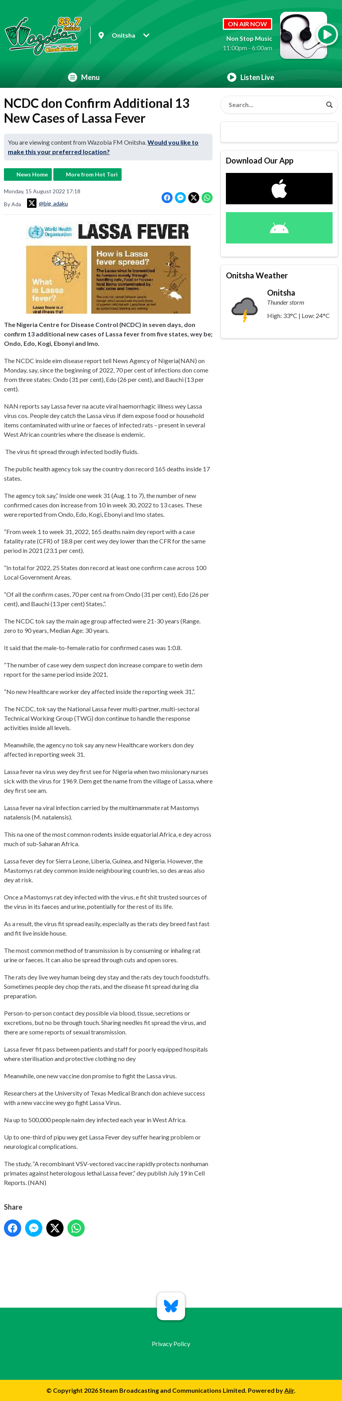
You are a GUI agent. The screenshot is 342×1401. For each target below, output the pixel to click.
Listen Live (250, 77)
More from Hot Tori (92, 174)
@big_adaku (47, 203)
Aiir (289, 1390)
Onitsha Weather (257, 275)
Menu (84, 77)
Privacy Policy (171, 1343)
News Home (32, 174)
